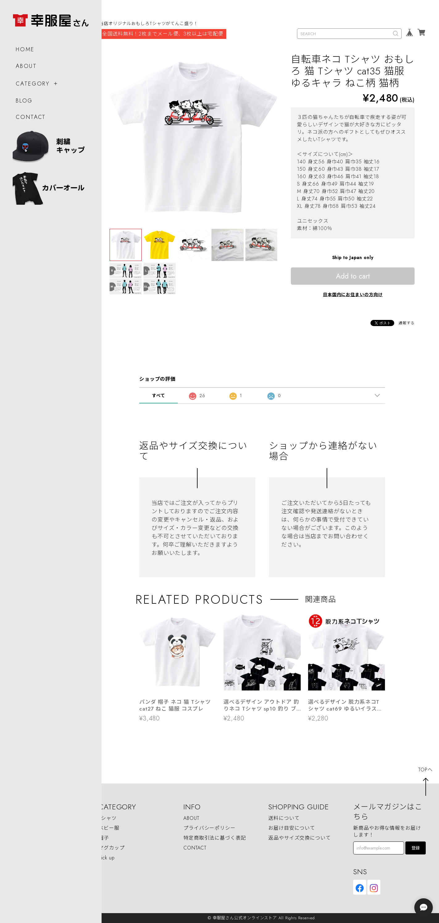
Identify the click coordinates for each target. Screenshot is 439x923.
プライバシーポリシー (209, 828)
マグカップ (111, 848)
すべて (158, 395)
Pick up (106, 857)
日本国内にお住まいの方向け (353, 295)
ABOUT (26, 63)
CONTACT (30, 114)
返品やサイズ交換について (299, 838)
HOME (24, 47)
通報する (407, 323)
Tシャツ (107, 818)
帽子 (103, 838)
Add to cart (353, 276)
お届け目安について (291, 828)
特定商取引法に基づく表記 (214, 838)
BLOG (23, 98)
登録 (416, 848)
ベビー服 (108, 828)
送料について (283, 818)
